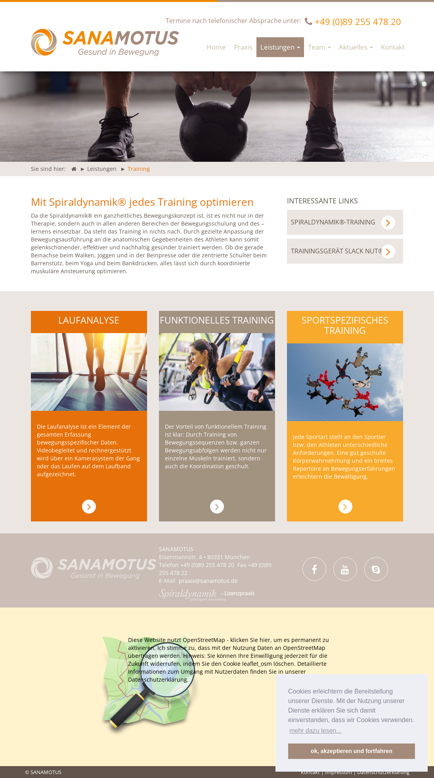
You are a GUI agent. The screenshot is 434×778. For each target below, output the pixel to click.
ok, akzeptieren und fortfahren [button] (351, 751)
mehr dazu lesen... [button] (315, 730)
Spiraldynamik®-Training (343, 223)
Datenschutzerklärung (383, 772)
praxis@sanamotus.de (208, 580)
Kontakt (310, 772)
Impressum (338, 772)
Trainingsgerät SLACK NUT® (343, 252)
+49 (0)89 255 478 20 (358, 21)
